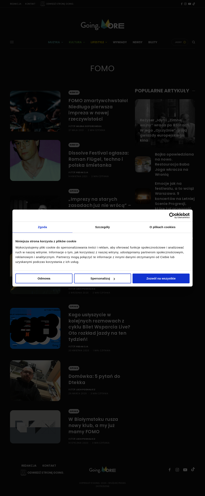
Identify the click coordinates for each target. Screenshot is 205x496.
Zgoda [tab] (42, 227)
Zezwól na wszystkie (161, 278)
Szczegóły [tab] (102, 227)
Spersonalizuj (102, 278)
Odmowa (44, 278)
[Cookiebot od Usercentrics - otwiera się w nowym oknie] (172, 216)
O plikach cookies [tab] (162, 227)
